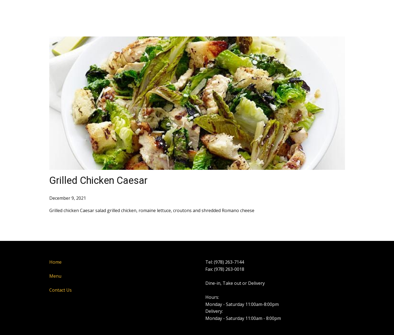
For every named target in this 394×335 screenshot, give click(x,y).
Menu (152, 5)
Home (129, 5)
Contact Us (180, 5)
